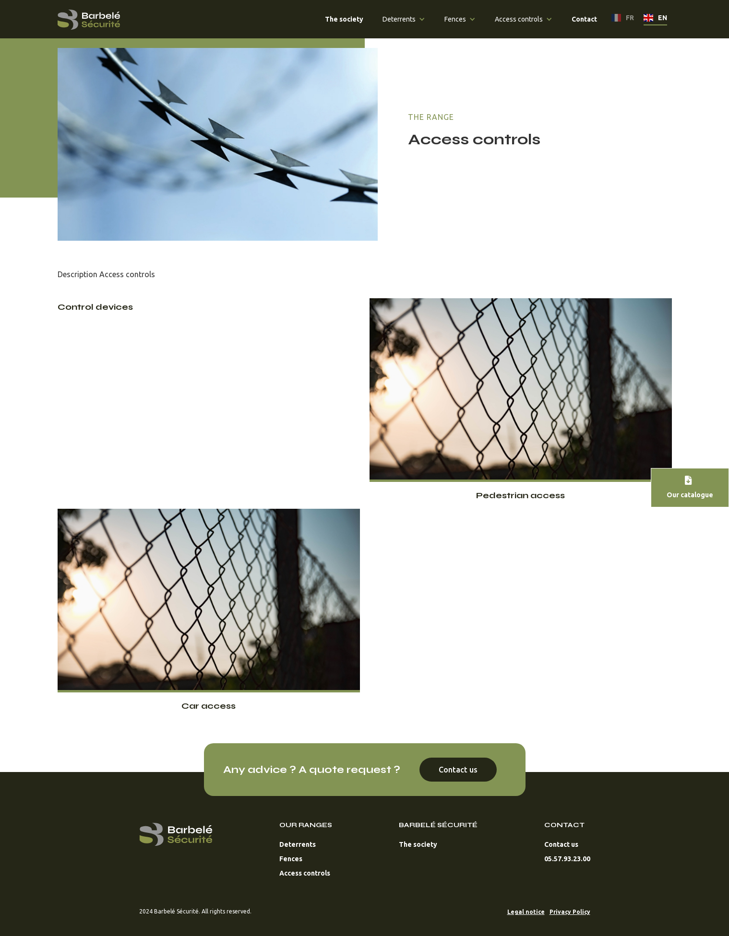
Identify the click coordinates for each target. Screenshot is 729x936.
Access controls (304, 873)
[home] (89, 17)
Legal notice (526, 912)
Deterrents (297, 844)
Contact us (458, 769)
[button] (404, 19)
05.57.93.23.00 (567, 859)
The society (418, 844)
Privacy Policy (570, 912)
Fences (290, 859)
